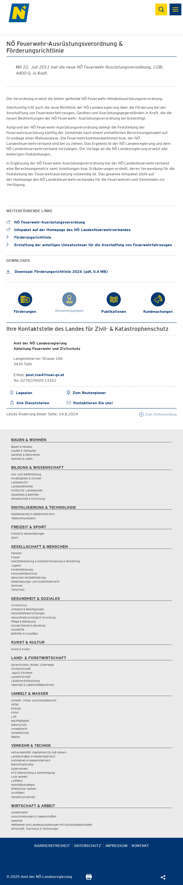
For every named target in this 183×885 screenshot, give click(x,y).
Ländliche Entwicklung (25, 681)
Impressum (116, 845)
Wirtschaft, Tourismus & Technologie (34, 828)
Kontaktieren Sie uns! (93, 403)
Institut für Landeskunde (26, 490)
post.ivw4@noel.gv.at (45, 375)
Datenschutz (87, 845)
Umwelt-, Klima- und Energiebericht (33, 700)
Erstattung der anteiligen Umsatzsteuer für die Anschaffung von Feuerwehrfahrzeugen (89, 245)
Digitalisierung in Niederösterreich (33, 514)
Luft (13, 716)
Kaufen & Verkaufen (23, 450)
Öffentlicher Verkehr (24, 788)
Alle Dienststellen (32, 403)
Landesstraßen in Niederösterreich (33, 756)
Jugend (16, 565)
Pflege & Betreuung (23, 621)
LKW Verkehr (19, 776)
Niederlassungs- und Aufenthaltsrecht (35, 581)
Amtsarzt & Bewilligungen (27, 609)
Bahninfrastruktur (22, 764)
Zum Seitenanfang (158, 414)
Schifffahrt (18, 793)
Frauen (15, 557)
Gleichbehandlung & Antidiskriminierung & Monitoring (45, 561)
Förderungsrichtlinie (28, 237)
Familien (16, 553)
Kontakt (140, 845)
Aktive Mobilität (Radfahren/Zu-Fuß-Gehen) (39, 752)
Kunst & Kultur (20, 649)
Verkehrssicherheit (23, 797)
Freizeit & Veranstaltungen (27, 533)
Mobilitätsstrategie (23, 784)
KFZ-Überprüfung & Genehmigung (33, 772)
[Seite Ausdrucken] (89, 878)
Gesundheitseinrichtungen (28, 613)
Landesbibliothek (22, 486)
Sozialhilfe (17, 629)
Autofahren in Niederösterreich (31, 760)
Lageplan (24, 393)
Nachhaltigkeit (20, 720)
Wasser (15, 737)
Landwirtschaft (20, 677)
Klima (14, 712)
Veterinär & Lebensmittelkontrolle (32, 685)
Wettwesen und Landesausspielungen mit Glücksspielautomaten (51, 824)
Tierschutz (18, 589)
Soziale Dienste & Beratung (28, 625)
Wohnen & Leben (22, 458)
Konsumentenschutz (24, 573)
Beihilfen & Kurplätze (24, 633)
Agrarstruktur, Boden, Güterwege (32, 664)
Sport (14, 537)
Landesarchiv (19, 482)
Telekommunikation (23, 518)
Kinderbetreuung (22, 569)
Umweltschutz (20, 733)
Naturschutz (19, 724)
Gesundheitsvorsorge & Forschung (33, 617)
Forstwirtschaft (20, 668)
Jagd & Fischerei (21, 672)
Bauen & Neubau (21, 446)
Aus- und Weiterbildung (26, 474)
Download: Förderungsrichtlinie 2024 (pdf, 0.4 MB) (57, 271)
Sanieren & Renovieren (25, 454)
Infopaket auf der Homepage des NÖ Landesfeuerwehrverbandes (68, 230)
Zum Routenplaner (89, 393)
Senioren (16, 585)
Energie (16, 708)
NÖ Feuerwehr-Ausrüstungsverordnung (45, 222)
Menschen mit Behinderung (28, 577)
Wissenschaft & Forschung (28, 498)
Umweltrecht (19, 728)
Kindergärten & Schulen (26, 478)
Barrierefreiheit (52, 845)
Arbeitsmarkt (19, 812)
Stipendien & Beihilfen (25, 494)
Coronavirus (19, 605)
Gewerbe (16, 820)
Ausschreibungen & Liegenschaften (33, 816)
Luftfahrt (16, 780)
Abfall (14, 704)
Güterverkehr (19, 768)
